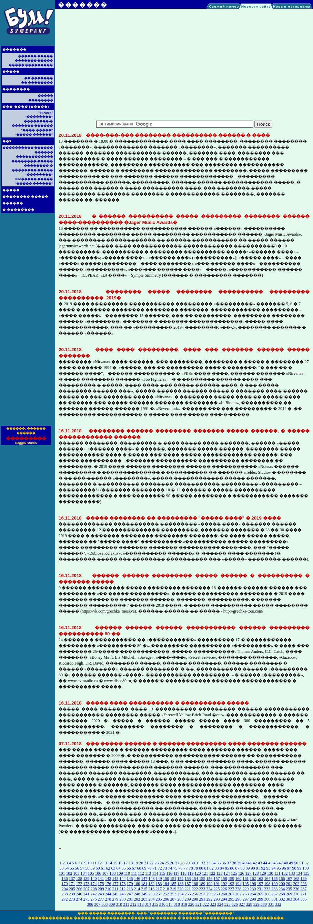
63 (113, 868)
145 (130, 878)
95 (279, 868)
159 (231, 878)
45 (270, 863)
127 (248, 873)
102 (69, 873)
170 (65, 883)
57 (82, 868)
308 (104, 904)
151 (173, 878)
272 (65, 899)
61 (103, 868)
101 (62, 873)
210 (108, 888)
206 (79, 888)
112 (141, 873)
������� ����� (34, 60)
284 (152, 899)
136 (65, 878)
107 (105, 873)
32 (203, 863)
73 (165, 868)
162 (253, 878)
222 (195, 888)
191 (217, 883)
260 (224, 894)
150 (166, 878)
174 (94, 883)
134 (299, 873)
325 (227, 904)
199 (275, 883)
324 (220, 904)
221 (187, 888)
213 (130, 888)
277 (101, 899)
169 (304, 878)
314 (148, 904)
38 (234, 863)
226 (224, 888)
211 (115, 888)
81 (206, 868)
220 (180, 888)
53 (62, 868)
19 (136, 863)
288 (181, 899)
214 (137, 888)
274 (79, 899)
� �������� (18, 210)
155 (202, 878)
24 (162, 863)
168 (296, 878)
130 (270, 873)
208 (94, 888)
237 (303, 888)
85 (227, 868)
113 (148, 873)
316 (162, 904)
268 (282, 894)
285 (159, 899)
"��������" (39, 117)
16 (120, 863)
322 (206, 904)
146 (137, 878)
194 (238, 883)
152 (181, 878)
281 (130, 899)
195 (246, 883)
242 (94, 894)
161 (246, 878)
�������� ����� (25, 196)
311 (126, 904)
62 (108, 868)
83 (217, 868)
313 (141, 904)
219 (173, 888)
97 (289, 868)
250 (152, 894)
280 (123, 899)
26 (172, 863)
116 (169, 873)
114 (155, 873)
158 (224, 878)
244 (108, 894)
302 (282, 899)
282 (137, 899)
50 (296, 863)
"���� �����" (37, 130)
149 (159, 878)
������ (12, 203)
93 (268, 868)
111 (134, 873)
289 (188, 899)
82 (212, 868)
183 (159, 883)
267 (275, 894)
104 (83, 873)
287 (173, 899)
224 (209, 888)
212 (122, 888)
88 (243, 868)
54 (67, 868)
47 (281, 863)
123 (219, 873)
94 (274, 868)
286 (166, 899)
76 (181, 868)
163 (260, 878)
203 (304, 883)
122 (212, 873)
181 (144, 883)
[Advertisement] (27, 321)
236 (296, 888)
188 (195, 883)
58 (87, 868)
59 (93, 868)
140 (94, 878)
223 (202, 888)
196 (253, 883)
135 (306, 873)
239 (72, 894)
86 (232, 868)
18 (131, 863)
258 (209, 894)
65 (124, 868)
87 (237, 868)
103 (76, 873)
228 (238, 888)
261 (231, 894)
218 (166, 888)
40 (244, 863)
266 (267, 894)
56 (77, 868)
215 (144, 888)
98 (294, 868)
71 (155, 868)
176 (108, 883)
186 (181, 883)
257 (202, 894)
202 (296, 883)
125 (234, 873)
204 (65, 888)
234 (282, 888)
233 (274, 888)
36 (224, 863)
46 (275, 863)
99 (299, 868)
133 (292, 873)
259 (217, 894)
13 (105, 863)
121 (205, 873)
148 (152, 878)
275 (86, 899)
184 (166, 883)
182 (152, 883)
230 (253, 888)
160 (238, 878)
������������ (34, 156)
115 (162, 873)
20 (141, 863)
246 (123, 894)
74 (170, 868)
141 (101, 878)
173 (86, 883)
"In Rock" (45, 112)
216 (151, 888)
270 (296, 894)
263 (246, 894)
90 (253, 868)
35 (218, 863)
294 (224, 899)
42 (255, 863)
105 (91, 873)
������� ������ (32, 125)
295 (231, 899)
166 (282, 878)
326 (235, 904)
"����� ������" (34, 134)
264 (253, 894)
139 (86, 878)
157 (217, 878)
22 (151, 863)
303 (289, 899)
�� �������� (37, 82)
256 (195, 894)
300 (267, 899)
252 (166, 894)
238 (65, 894)
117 (176, 873)
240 (79, 894)
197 (260, 883)
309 (112, 904)
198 (267, 883)
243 (101, 894)
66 (129, 868)
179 (130, 883)
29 (187, 863)
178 (123, 883)
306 (90, 904)
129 (263, 873)
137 (72, 878)
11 (95, 863)
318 (177, 904)
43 (260, 863)
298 (253, 899)
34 (213, 863)
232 (267, 888)
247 (130, 894)
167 (289, 878)
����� (11, 71)
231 (260, 888)
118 (183, 873)
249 (144, 894)
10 (90, 863)
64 (119, 868)
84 (222, 868)
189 (202, 883)
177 (115, 883)
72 (160, 868)
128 (256, 873)
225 (216, 888)
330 (264, 904)
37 (229, 863)
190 (209, 883)
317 (169, 904)
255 (188, 894)
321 (198, 904)
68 (139, 868)
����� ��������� (31, 65)
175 (101, 883)
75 (175, 868)
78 (191, 868)
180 (137, 883)
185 (173, 883)
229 (245, 888)
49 (291, 863)
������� (14, 49)
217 (158, 888)
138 (79, 878)
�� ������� (38, 78)
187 (188, 883)
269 (289, 894)
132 (285, 873)
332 (278, 904)
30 (193, 863)
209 (101, 888)
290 (195, 899)
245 (115, 894)
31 (198, 863)
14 (110, 863)
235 (289, 888)
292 (209, 899)
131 (277, 873)
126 (241, 873)
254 (181, 894)
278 (108, 899)
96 (284, 868)
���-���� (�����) (25, 107)
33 (208, 863)
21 (146, 863)
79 (196, 868)
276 (94, 899)
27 (177, 863)
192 (224, 883)
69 (144, 868)
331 (271, 904)
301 (275, 899)
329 (256, 904)
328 (249, 904)
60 (98, 868)
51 (301, 863)
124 (227, 873)
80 (201, 868)
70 (150, 868)
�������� (16, 89)
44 (265, 863)
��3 (6, 141)
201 (289, 883)
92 (263, 868)
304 (296, 899)
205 (72, 888)
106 (98, 873)
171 (72, 883)
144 (123, 878)
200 (282, 883)
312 (133, 904)
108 (112, 873)
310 (119, 904)
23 (156, 863)
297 (246, 899)
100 (306, 868)
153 (188, 878)
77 (186, 868)
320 (191, 904)
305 (304, 899)
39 (239, 863)
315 (155, 904)
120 (198, 873)
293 (217, 899)
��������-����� (32, 161)
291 (202, 899)
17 (125, 863)
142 (108, 878)
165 (275, 878)
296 (238, 899)
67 (134, 868)
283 (144, 899)
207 (86, 888)
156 (209, 878)
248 (137, 894)
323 (213, 904)
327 (242, 904)
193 (231, 883)
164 (267, 878)
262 (238, 894)
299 (260, 899)
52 (306, 863)
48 (286, 863)
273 (72, 899)
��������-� (38, 121)
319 (184, 904)
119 (191, 873)
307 (97, 904)
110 (127, 873)
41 (250, 863)
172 (79, 883)
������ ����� (35, 56)
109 (120, 873)
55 (72, 868)
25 (167, 863)
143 (115, 878)
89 (248, 868)
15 (115, 863)
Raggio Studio (26, 443)
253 (173, 894)
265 (260, 894)
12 (100, 863)
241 (86, 894)
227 (231, 888)
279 (115, 899)
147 (144, 878)
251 (159, 894)
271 (304, 894)
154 (195, 878)
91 (258, 868)
